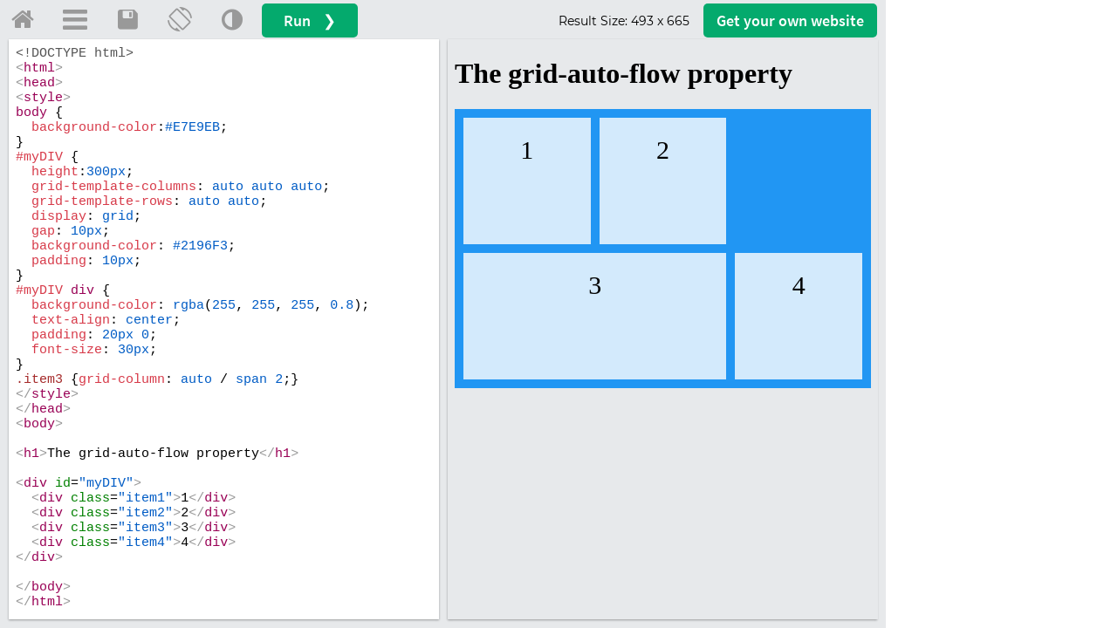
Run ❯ (310, 20)
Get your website (790, 20)
